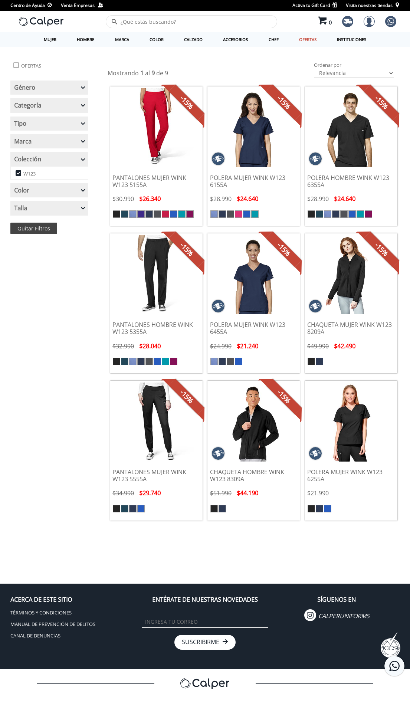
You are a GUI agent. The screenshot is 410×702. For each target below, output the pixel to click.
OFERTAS (307, 39)
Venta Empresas (82, 5)
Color (50, 190)
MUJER (50, 39)
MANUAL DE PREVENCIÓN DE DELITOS (52, 624)
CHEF (274, 39)
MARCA (122, 39)
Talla (50, 208)
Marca (50, 141)
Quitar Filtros (33, 228)
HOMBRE (85, 39)
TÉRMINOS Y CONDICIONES (41, 612)
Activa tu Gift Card (315, 5)
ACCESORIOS (235, 39)
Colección (50, 159)
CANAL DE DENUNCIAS (35, 635)
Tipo (50, 123)
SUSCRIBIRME (205, 642)
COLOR (157, 39)
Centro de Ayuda (31, 5)
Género (50, 87)
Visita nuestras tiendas (373, 5)
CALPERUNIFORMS (337, 616)
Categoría (50, 105)
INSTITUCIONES (351, 39)
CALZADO (193, 39)
